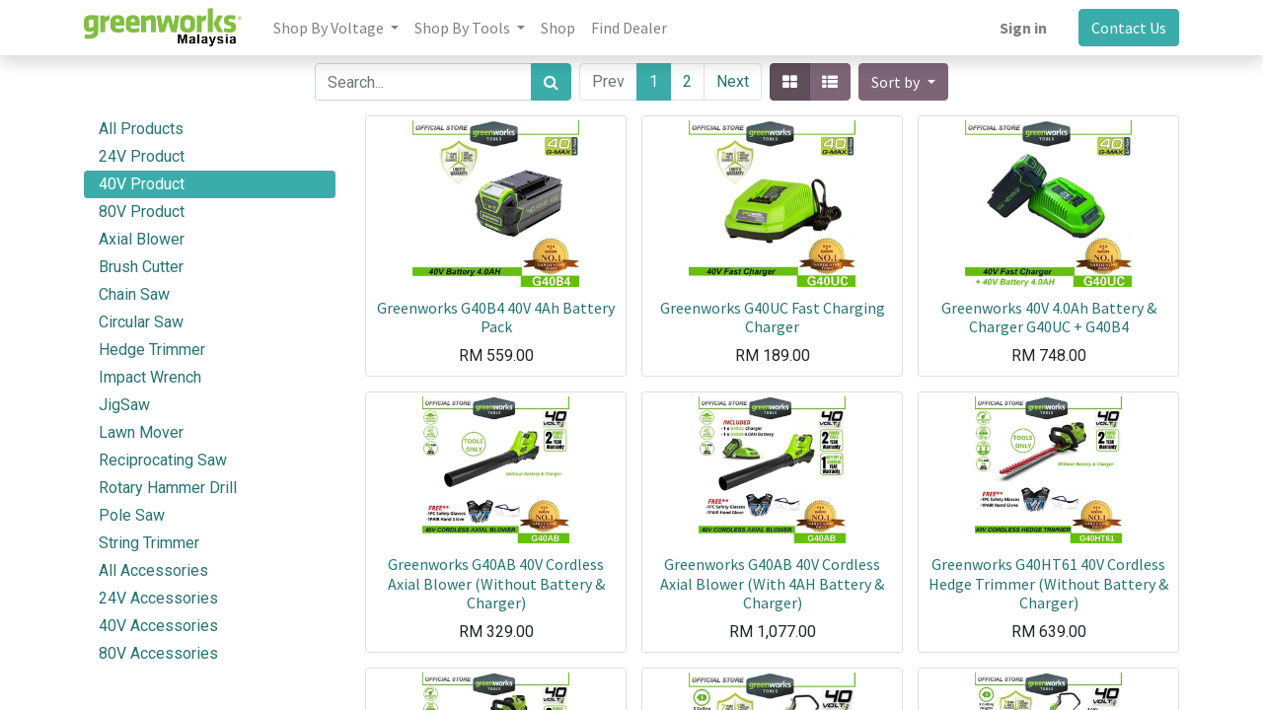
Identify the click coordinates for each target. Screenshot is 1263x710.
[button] (902, 82)
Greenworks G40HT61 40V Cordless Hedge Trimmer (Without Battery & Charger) (1048, 582)
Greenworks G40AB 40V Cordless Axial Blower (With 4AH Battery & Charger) (772, 582)
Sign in (1023, 27)
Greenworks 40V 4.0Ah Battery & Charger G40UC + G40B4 (1048, 317)
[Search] (551, 82)
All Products (141, 128)
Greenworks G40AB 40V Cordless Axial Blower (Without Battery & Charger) (496, 582)
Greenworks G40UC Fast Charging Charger (772, 317)
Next (732, 81)
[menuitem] (558, 27)
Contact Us (1128, 27)
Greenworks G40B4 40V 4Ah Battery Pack (496, 317)
